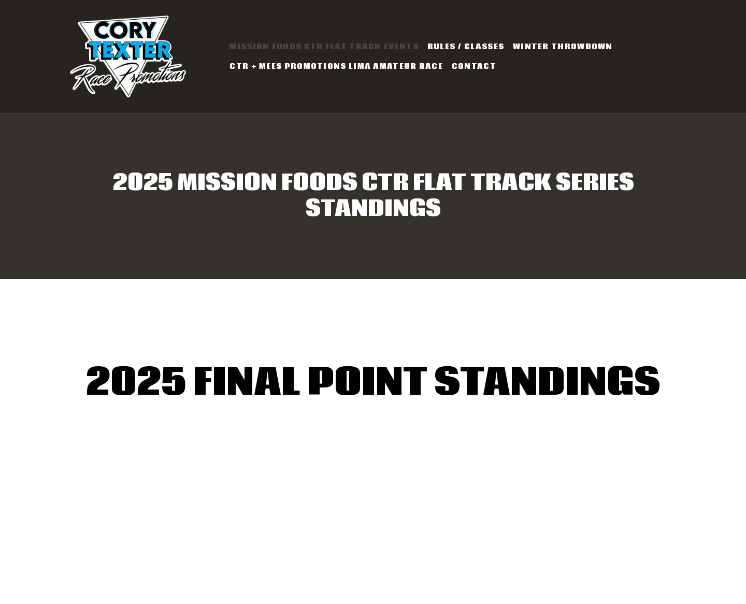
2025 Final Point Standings (372, 394)
